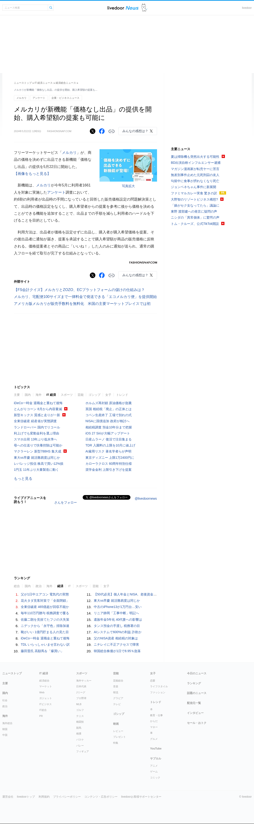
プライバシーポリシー (67, 796)
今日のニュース (196, 673)
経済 (60, 586)
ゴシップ (94, 395)
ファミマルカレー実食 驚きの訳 (194, 193)
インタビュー (195, 713)
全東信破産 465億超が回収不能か (45, 607)
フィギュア (82, 751)
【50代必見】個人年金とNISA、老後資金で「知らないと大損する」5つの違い (150, 594)
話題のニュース (196, 693)
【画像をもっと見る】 (32, 174)
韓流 (115, 692)
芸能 (81, 395)
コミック (155, 777)
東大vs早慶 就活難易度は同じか (37, 457)
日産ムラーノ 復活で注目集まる (108, 439)
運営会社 (7, 796)
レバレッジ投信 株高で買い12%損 (38, 463)
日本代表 (81, 686)
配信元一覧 (194, 703)
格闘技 (80, 721)
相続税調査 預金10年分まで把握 (108, 427)
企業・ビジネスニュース (65, 97)
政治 (39, 586)
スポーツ (67, 395)
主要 (17, 395)
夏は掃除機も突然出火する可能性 (195, 156)
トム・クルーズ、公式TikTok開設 (195, 224)
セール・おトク (196, 723)
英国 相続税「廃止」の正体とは (108, 409)
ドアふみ (144, 8)
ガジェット (45, 698)
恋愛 (152, 680)
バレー (80, 745)
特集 (115, 742)
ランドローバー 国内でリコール (37, 427)
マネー (154, 727)
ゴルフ (80, 710)
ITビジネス (45, 704)
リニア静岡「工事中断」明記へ (116, 613)
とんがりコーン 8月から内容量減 (38, 409)
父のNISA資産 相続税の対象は (116, 638)
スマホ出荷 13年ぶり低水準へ (35, 439)
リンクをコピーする (111, 131)
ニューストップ (23, 82)
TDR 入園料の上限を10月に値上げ (110, 445)
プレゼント (119, 736)
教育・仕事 (156, 715)
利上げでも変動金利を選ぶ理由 (36, 433)
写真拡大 (128, 186)
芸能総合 (118, 680)
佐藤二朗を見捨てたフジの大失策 (45, 619)
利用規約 (44, 796)
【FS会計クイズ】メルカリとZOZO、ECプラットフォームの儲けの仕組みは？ (79, 290)
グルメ (154, 738)
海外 (39, 395)
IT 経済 (51, 395)
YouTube (156, 748)
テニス (80, 716)
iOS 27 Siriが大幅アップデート (107, 433)
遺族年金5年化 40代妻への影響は (118, 619)
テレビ (117, 704)
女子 (108, 395)
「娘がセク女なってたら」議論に (195, 205)
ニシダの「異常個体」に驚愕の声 (195, 217)
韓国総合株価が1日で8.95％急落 (117, 651)
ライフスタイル (159, 686)
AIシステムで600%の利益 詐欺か (118, 632)
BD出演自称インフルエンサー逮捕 (196, 162)
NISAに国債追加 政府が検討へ (107, 421)
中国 (4, 735)
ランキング (194, 683)
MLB (79, 704)
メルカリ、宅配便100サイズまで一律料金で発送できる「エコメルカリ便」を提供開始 (85, 297)
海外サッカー (83, 680)
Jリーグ (80, 692)
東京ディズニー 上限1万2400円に (109, 457)
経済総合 (44, 680)
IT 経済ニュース (44, 82)
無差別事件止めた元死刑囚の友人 (195, 175)
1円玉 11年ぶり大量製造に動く (36, 469)
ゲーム (154, 771)
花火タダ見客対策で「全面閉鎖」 (45, 600)
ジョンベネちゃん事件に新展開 (193, 187)
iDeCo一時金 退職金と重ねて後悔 (38, 403)
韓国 (4, 729)
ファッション (157, 692)
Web (41, 692)
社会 (4, 700)
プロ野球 (81, 698)
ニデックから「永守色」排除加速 (45, 626)
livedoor (247, 7)
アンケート (39, 97)
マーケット (45, 686)
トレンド (122, 395)
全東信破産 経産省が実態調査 (35, 421)
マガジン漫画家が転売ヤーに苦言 (195, 169)
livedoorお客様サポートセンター (141, 796)
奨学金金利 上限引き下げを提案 (108, 469)
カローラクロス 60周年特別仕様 (108, 463)
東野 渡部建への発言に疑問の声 (194, 211)
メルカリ (21, 97)
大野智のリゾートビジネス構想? (194, 199)
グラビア (118, 698)
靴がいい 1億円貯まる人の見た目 (45, 632)
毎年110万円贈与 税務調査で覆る (45, 613)
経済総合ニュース (66, 82)
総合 (17, 586)
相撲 (78, 733)
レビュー (118, 731)
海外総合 (7, 723)
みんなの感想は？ (135, 131)
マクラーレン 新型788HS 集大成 (37, 451)
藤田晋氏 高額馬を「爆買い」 (42, 651)
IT (69, 586)
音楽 (115, 686)
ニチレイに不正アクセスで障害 (116, 644)
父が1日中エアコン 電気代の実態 (45, 594)
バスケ (80, 739)
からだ (154, 721)
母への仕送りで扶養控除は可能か (38, 445)
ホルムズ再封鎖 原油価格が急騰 (108, 403)
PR (41, 716)
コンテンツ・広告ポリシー (101, 796)
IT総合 (43, 710)
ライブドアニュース (123, 8)
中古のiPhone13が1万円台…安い (118, 607)
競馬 (78, 727)
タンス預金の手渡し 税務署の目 (117, 626)
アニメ (154, 765)
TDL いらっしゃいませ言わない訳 (45, 644)
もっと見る (23, 478)
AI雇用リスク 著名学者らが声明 (108, 451)
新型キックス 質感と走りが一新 (37, 415)
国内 (28, 395)
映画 (116, 723)
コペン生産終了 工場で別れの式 (108, 415)
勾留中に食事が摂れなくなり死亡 (195, 181)
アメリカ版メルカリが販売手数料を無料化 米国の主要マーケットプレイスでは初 (82, 304)
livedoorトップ (26, 796)
